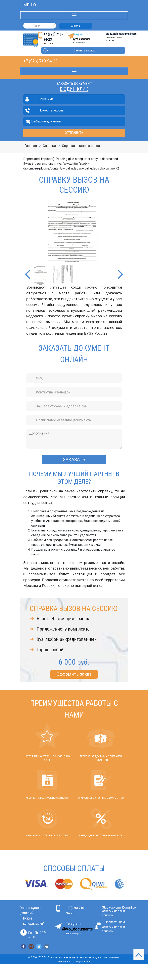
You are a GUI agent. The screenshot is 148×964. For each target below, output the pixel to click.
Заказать (74, 459)
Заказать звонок (84, 50)
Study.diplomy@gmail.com (121, 33)
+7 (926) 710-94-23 (40, 61)
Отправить (74, 133)
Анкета (75, 25)
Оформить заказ (74, 674)
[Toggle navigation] (74, 15)
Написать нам (115, 922)
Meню (29, 5)
